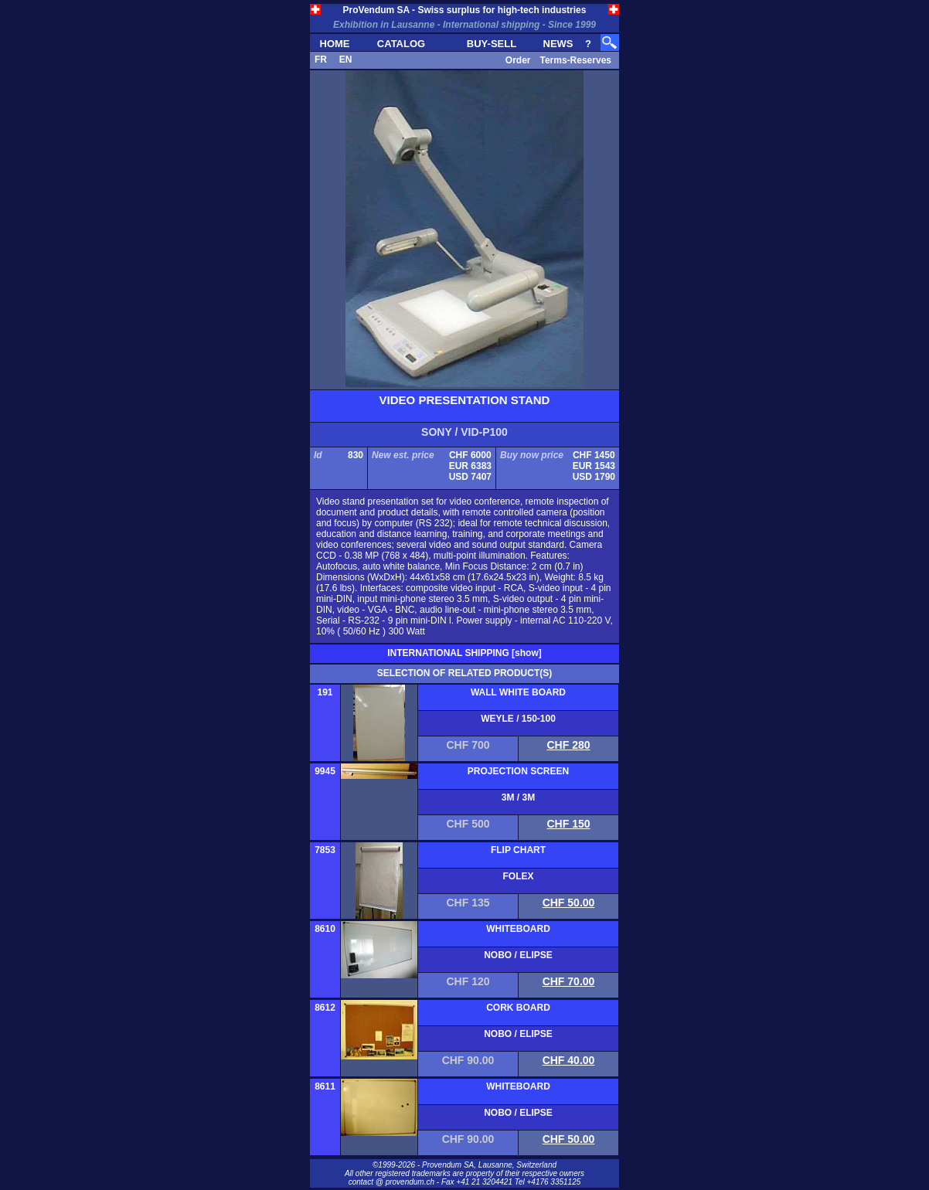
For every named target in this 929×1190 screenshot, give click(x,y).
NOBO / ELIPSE (518, 955)
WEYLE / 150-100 (518, 718)
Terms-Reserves (575, 60)
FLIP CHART (518, 850)
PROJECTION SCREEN (518, 771)
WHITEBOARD (518, 928)
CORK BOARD (518, 1007)
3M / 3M (518, 797)
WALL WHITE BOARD (518, 692)
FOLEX (517, 876)
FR (321, 59)
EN (345, 59)
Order (518, 60)
